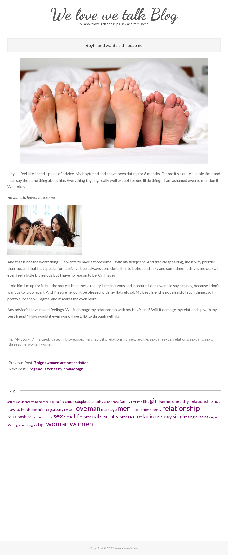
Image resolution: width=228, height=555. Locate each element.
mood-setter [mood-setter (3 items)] (140, 410)
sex (132, 339)
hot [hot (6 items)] (217, 401)
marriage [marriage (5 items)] (109, 409)
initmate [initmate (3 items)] (44, 410)
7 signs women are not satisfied (61, 362)
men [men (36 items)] (124, 408)
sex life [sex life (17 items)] (73, 416)
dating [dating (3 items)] (98, 402)
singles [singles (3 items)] (32, 425)
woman (34, 344)
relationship (118, 339)
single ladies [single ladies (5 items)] (198, 417)
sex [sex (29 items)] (58, 416)
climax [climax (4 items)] (69, 401)
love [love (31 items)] (80, 408)
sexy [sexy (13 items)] (166, 416)
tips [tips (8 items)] (42, 424)
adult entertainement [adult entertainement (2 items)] (31, 401)
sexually (196, 339)
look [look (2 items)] (71, 409)
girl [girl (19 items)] (154, 400)
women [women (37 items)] (81, 423)
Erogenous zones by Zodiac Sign (55, 369)
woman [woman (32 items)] (57, 423)
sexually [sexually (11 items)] (109, 416)
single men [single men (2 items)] (19, 425)
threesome (17, 344)
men (88, 339)
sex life (142, 339)
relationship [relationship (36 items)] (181, 408)
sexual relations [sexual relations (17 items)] (139, 416)
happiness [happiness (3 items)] (166, 402)
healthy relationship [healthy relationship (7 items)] (193, 401)
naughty (99, 339)
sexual (155, 339)
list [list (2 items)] (66, 409)
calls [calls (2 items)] (48, 401)
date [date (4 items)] (90, 401)
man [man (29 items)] (94, 408)
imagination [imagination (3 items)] (29, 410)
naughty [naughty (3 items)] (155, 410)
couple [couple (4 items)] (80, 401)
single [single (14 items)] (180, 416)
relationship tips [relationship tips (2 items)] (42, 417)
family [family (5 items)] (125, 401)
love (71, 339)
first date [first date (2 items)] (136, 401)
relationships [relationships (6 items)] (19, 416)
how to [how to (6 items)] (13, 409)
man (79, 339)
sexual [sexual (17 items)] (91, 416)
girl (63, 339)
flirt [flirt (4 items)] (146, 401)
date (55, 339)
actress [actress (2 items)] (12, 401)
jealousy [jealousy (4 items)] (56, 409)
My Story (22, 339)
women (47, 344)
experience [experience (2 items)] (111, 401)
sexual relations (175, 339)
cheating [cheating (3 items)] (58, 402)
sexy (208, 339)
